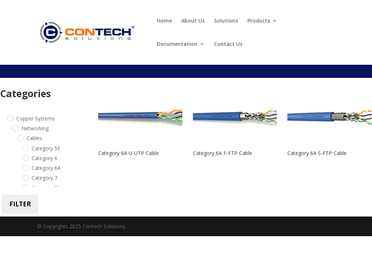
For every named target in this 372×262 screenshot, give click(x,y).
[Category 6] (25, 157)
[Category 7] (25, 177)
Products (258, 21)
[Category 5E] (25, 148)
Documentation (177, 44)
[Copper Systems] (10, 118)
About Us (193, 21)
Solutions (226, 21)
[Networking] (15, 128)
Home (164, 21)
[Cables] (20, 138)
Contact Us (228, 44)
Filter (20, 204)
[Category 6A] (25, 167)
